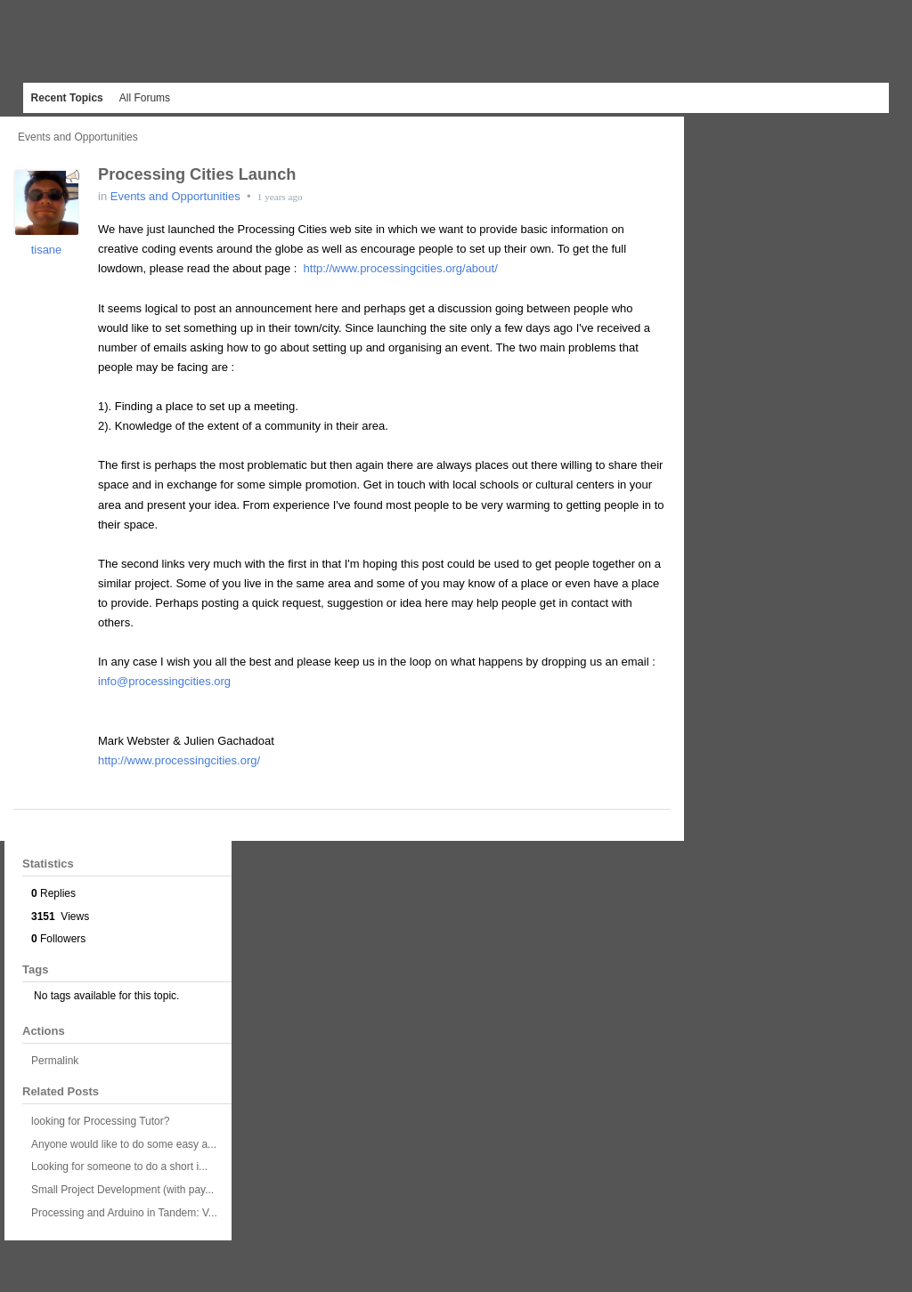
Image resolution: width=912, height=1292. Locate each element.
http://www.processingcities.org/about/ (401, 268)
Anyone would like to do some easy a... (123, 1144)
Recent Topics (67, 98)
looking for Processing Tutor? (100, 1121)
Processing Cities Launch (197, 174)
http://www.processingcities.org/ (179, 760)
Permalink (54, 1060)
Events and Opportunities (78, 137)
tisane (46, 249)
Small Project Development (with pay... (122, 1189)
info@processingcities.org (164, 681)
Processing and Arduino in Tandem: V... (124, 1213)
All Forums (144, 98)
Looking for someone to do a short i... (119, 1166)
